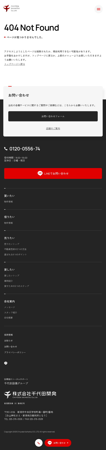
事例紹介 (8, 280)
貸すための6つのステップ (16, 286)
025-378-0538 (15, 419)
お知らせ (8, 340)
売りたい (9, 238)
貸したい (9, 269)
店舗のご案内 (53, 128)
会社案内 (9, 301)
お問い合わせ (10, 346)
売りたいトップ (11, 244)
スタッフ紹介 (10, 312)
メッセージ (9, 307)
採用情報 (8, 334)
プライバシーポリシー (15, 352)
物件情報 (8, 201)
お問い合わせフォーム (53, 116)
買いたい (9, 196)
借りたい (9, 217)
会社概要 (8, 317)
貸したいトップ (11, 275)
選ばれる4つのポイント (15, 254)
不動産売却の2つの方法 (15, 249)
